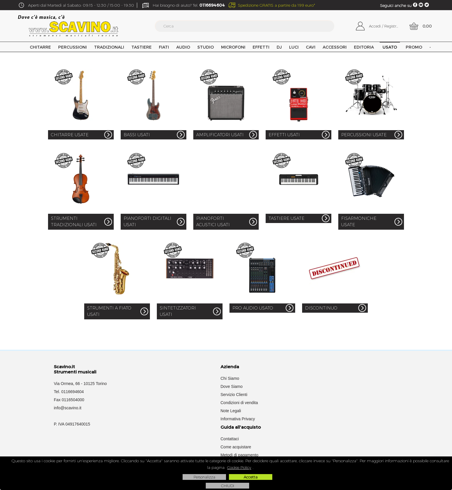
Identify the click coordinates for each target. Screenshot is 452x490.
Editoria (364, 47)
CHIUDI (227, 485)
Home (21, 47)
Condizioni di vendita (239, 402)
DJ (279, 47)
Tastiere (141, 47)
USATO (390, 47)
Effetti (261, 47)
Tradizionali (109, 47)
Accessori (335, 47)
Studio (205, 47)
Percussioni (72, 47)
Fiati (164, 47)
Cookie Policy (239, 467)
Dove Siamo (231, 386)
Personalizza (204, 477)
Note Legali (231, 410)
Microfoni (233, 47)
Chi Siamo (230, 378)
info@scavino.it (67, 408)
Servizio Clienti (234, 394)
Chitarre (40, 47)
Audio (183, 47)
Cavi (310, 47)
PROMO (414, 47)
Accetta (251, 477)
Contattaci (230, 438)
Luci (294, 47)
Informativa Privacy (238, 419)
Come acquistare (236, 447)
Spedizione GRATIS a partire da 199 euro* (276, 5)
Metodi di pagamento (239, 455)
